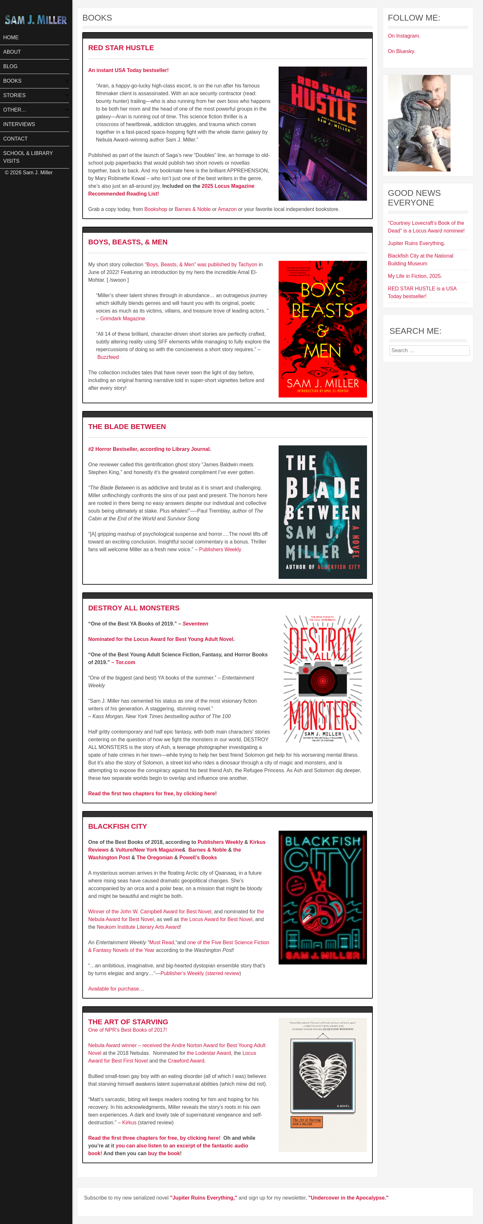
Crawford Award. (187, 1061)
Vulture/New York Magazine (148, 850)
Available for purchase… (116, 988)
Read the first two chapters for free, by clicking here (151, 793)
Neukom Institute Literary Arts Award (138, 927)
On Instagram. (404, 36)
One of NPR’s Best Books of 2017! (127, 1030)
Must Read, (162, 942)
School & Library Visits (28, 157)
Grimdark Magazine (122, 318)
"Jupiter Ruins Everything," (203, 1198)
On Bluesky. (401, 51)
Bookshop (155, 209)
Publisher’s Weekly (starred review (199, 973)
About (12, 52)
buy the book (164, 1153)
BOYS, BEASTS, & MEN (128, 242)
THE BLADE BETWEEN (127, 427)
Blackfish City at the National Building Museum (420, 259)
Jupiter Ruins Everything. (416, 243)
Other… (14, 110)
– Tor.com (123, 662)
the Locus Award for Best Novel (216, 919)
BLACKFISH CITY (117, 826)
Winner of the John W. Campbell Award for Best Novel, (150, 911)
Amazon (227, 209)
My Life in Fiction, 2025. (415, 276)
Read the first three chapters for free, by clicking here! (155, 1138)
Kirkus (129, 1122)
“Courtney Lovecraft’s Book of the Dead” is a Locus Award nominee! (426, 226)
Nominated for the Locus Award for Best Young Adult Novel (160, 639)
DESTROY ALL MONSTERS (133, 608)
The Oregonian (155, 857)
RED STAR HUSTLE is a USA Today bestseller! (422, 292)
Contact (15, 139)
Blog (10, 66)
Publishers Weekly (220, 549)
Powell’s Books (198, 857)
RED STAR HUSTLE (121, 48)
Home (11, 37)
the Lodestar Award (209, 1053)
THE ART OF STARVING (129, 1022)
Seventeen (195, 623)
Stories (14, 95)
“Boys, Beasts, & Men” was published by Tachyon (202, 264)
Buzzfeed (108, 357)
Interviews (19, 124)
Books (12, 81)
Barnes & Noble (193, 209)
